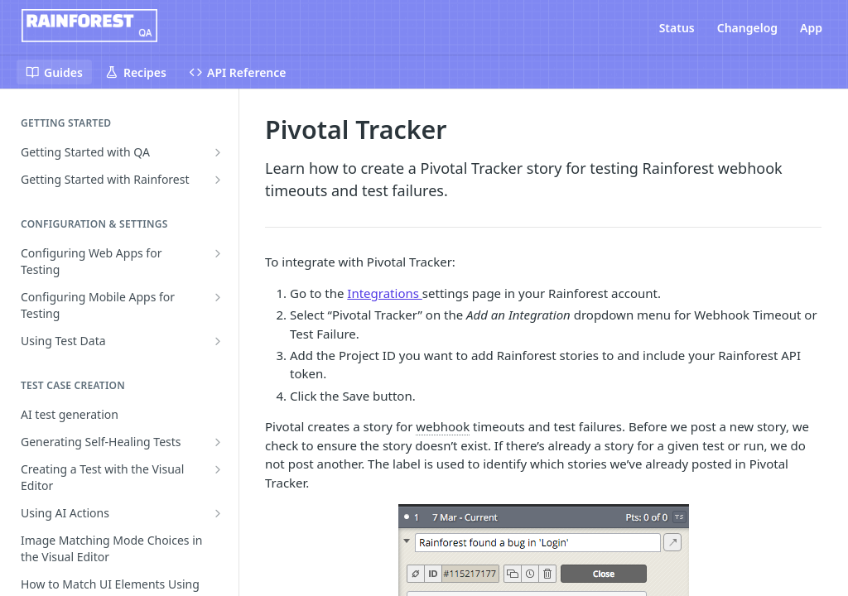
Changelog (747, 28)
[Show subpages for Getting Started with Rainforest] (217, 179)
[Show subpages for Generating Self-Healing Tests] (217, 442)
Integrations (384, 293)
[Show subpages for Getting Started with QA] (217, 152)
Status (677, 28)
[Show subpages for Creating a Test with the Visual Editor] (217, 469)
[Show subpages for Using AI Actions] (217, 513)
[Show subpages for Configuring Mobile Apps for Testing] (217, 297)
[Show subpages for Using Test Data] (217, 341)
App (811, 28)
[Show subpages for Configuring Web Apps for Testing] (217, 253)
